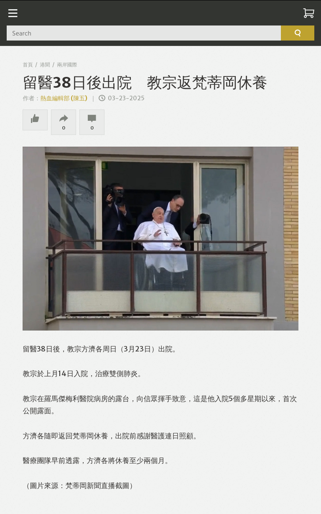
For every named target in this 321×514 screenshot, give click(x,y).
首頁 (28, 64)
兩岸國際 (67, 64)
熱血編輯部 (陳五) (63, 98)
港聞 (45, 64)
